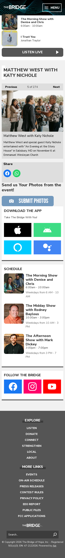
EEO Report (32, 504)
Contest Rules (32, 492)
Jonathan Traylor (31, 40)
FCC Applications (31, 516)
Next (55, 86)
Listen (32, 428)
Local (31, 452)
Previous (9, 86)
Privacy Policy (31, 498)
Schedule (13, 269)
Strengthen (31, 446)
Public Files (32, 510)
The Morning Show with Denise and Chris (37, 20)
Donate (32, 434)
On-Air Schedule (32, 480)
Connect (32, 440)
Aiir (54, 545)
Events (31, 474)
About (32, 458)
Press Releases (32, 486)
